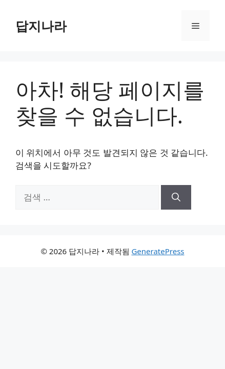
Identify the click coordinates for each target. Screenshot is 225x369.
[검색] (176, 197)
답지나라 (41, 25)
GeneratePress (157, 251)
